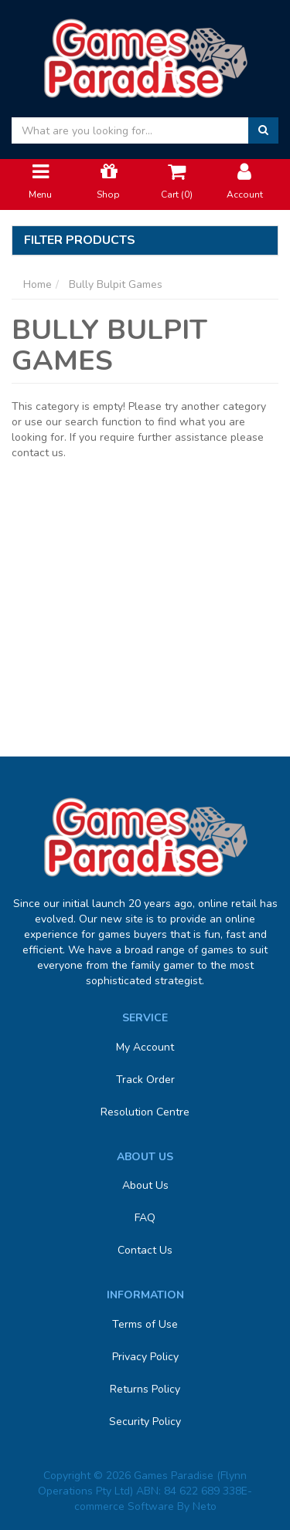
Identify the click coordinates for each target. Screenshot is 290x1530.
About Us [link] (145, 1185)
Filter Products (79, 241)
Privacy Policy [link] (145, 1356)
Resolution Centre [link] (145, 1112)
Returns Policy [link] (145, 1389)
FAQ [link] (145, 1217)
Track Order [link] (145, 1079)
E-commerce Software (163, 1499)
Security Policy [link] (145, 1421)
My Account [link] (145, 1047)
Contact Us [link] (145, 1250)
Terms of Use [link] (145, 1324)
